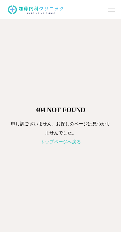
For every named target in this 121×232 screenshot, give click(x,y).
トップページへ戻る (60, 141)
